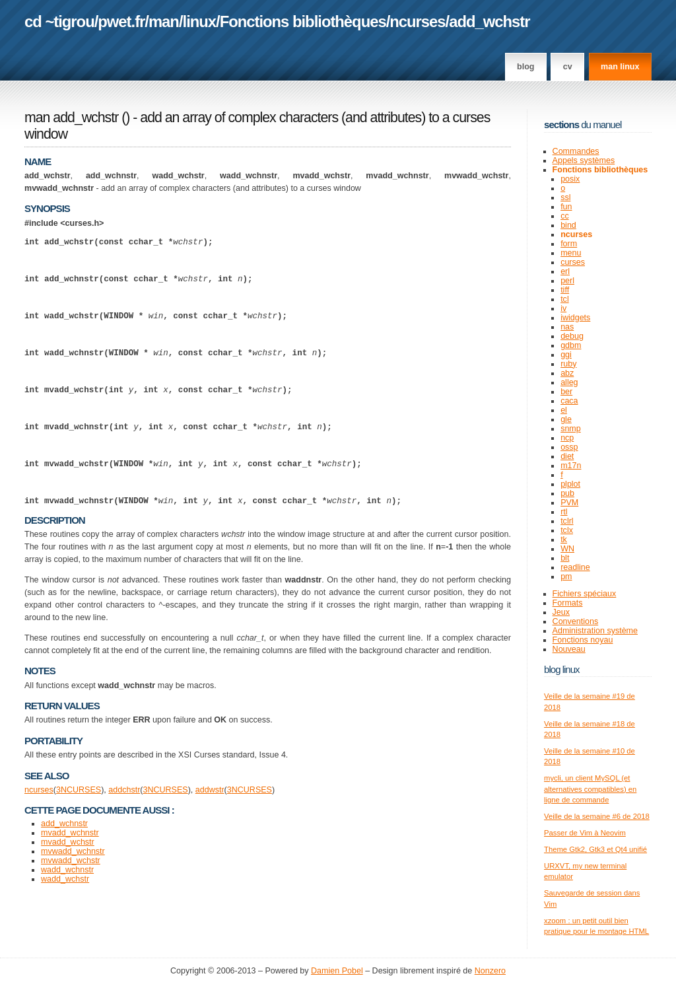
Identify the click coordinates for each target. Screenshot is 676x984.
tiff (564, 290)
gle (566, 419)
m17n (570, 465)
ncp (567, 437)
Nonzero (490, 970)
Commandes (576, 151)
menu (570, 253)
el (563, 410)
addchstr (124, 847)
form (568, 243)
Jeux (561, 612)
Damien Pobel (337, 970)
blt (564, 558)
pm (566, 576)
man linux (620, 66)
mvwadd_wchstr (70, 918)
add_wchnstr (64, 881)
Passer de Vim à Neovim (585, 833)
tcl (564, 299)
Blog (525, 66)
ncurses (417, 21)
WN (567, 548)
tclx (566, 530)
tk (563, 539)
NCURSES (81, 847)
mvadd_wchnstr (70, 890)
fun (566, 206)
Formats (568, 603)
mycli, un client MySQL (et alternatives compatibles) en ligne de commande (590, 789)
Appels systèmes (584, 160)
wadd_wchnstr (67, 927)
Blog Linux (562, 669)
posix (570, 179)
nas (567, 327)
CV (567, 66)
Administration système (595, 630)
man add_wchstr (71, 117)
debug (572, 336)
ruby (568, 364)
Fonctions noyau (583, 640)
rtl (563, 511)
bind (568, 225)
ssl (565, 197)
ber (566, 391)
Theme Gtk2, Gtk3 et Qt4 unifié (595, 849)
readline (575, 567)
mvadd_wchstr (67, 899)
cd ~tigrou (59, 21)
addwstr (209, 847)
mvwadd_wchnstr (73, 908)
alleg (569, 382)
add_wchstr (489, 21)
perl (567, 280)
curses (572, 262)
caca (569, 400)
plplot (570, 484)
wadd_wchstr (65, 936)
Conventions (576, 621)
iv (563, 308)
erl (565, 271)
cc (564, 216)
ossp (569, 447)
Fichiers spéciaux (585, 593)
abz (567, 373)
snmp (570, 428)
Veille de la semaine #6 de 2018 (597, 816)
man (164, 21)
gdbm (570, 345)
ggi (566, 354)
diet (567, 456)
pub (567, 493)
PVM (569, 502)
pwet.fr (121, 21)
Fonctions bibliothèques (303, 21)
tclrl (566, 521)
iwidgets (575, 317)
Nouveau (569, 649)
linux (200, 21)
